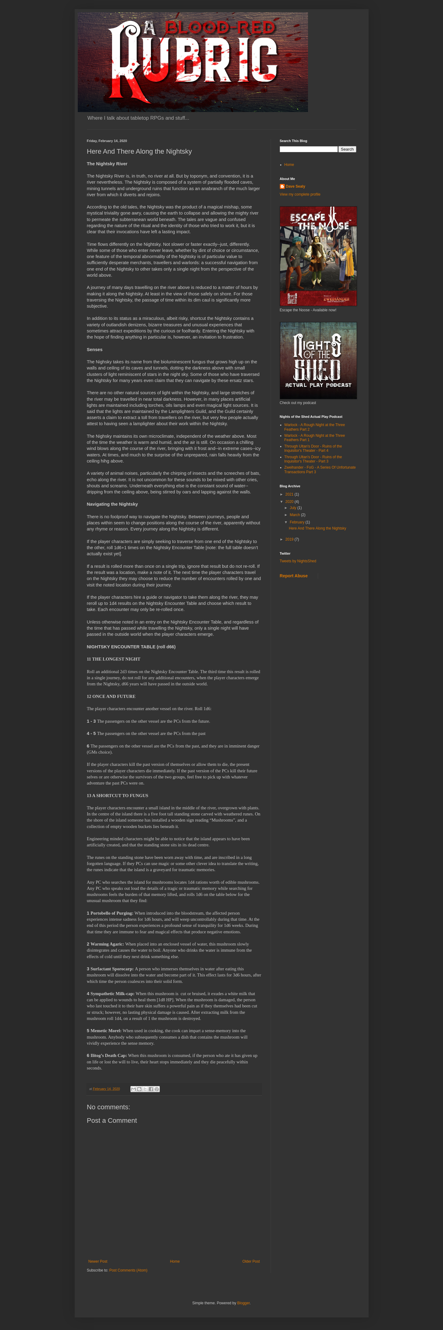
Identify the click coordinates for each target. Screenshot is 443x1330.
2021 (290, 494)
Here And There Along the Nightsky (317, 528)
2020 (290, 502)
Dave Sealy (295, 186)
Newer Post (97, 1261)
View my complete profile (300, 194)
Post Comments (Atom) (128, 1270)
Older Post (251, 1261)
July (293, 508)
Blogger (243, 1303)
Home (175, 1261)
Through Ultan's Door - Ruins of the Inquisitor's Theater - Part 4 (313, 448)
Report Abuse (294, 575)
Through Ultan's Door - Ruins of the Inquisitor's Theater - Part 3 (313, 459)
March (295, 515)
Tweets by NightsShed (298, 561)
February (297, 522)
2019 (290, 539)
